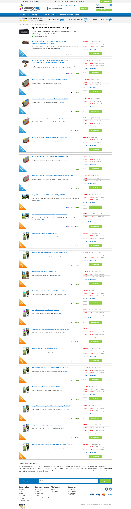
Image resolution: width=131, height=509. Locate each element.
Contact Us (81, 1)
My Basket (99, 5)
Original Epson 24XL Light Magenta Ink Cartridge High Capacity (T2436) (52, 444)
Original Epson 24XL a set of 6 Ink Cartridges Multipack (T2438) (49, 214)
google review (31, 20)
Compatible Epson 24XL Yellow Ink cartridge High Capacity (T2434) (50, 137)
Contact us (21, 489)
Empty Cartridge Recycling (42, 497)
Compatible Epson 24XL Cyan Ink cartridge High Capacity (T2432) (50, 99)
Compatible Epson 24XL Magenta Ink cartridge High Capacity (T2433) (51, 118)
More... (59, 48)
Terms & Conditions (24, 499)
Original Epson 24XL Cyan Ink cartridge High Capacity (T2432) (49, 290)
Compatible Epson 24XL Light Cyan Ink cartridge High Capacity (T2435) (52, 156)
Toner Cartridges (48, 15)
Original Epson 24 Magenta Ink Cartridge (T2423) (45, 310)
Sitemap (53, 489)
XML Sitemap (54, 491)
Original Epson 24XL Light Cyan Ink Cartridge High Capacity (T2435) (51, 406)
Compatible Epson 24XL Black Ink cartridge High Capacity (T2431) (50, 79)
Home (23, 15)
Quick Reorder (106, 1)
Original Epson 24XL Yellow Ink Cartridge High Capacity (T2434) (50, 367)
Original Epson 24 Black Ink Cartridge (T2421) (45, 233)
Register (66, 1)
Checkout (104, 10)
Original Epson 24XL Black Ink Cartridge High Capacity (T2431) (49, 252)
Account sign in (59, 1)
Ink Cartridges (33, 15)
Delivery (21, 493)
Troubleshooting (39, 493)
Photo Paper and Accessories (68, 15)
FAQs (20, 497)
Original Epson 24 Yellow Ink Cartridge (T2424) (45, 348)
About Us (21, 491)
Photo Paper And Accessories (72, 494)
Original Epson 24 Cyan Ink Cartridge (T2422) (44, 271)
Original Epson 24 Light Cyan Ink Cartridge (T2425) (46, 386)
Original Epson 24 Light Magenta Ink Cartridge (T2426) (47, 425)
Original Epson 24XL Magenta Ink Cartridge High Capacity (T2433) (50, 329)
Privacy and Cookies (24, 500)
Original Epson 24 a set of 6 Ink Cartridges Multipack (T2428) (48, 195)
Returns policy (22, 495)
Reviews (37, 495)
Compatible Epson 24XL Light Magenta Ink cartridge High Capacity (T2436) (52, 175)
